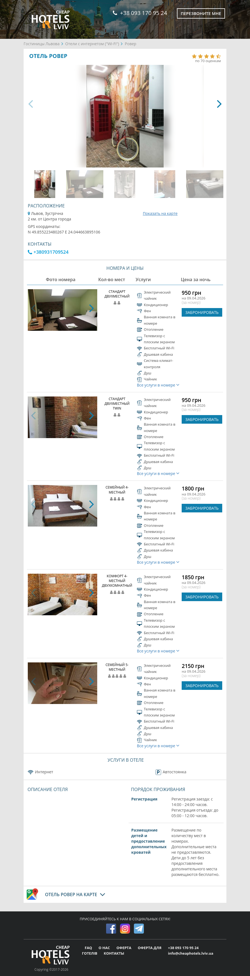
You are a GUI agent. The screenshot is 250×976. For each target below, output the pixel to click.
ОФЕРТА (124, 947)
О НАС (105, 947)
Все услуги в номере (158, 385)
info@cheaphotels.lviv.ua (190, 953)
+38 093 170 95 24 (140, 13)
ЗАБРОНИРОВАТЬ (202, 312)
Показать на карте (160, 213)
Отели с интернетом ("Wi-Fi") (92, 43)
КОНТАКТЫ (114, 953)
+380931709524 (48, 252)
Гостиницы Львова (41, 43)
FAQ (89, 947)
